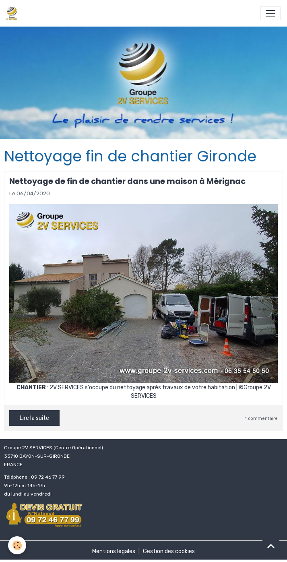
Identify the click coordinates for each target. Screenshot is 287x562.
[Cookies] (17, 545)
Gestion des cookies (169, 551)
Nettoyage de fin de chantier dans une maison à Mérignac (127, 181)
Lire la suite (34, 418)
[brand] (13, 13)
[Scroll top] (271, 546)
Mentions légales (113, 551)
